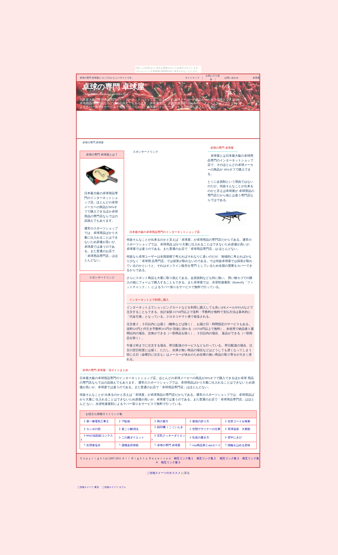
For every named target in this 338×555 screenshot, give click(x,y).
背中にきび (235, 437)
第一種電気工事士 (97, 421)
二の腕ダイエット (133, 437)
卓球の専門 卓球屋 (168, 445)
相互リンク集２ (206, 458)
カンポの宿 (93, 429)
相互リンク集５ (171, 462)
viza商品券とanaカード (206, 445)
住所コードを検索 (239, 421)
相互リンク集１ (184, 458)
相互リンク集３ (229, 458)
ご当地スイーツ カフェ (114, 487)
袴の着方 (162, 421)
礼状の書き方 (200, 437)
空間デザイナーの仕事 (206, 429)
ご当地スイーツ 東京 (88, 487)
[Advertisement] (168, 124)
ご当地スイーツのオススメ (164, 473)
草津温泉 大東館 (239, 429)
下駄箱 (126, 421)
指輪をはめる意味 (239, 445)
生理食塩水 (93, 445)
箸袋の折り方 (200, 421)
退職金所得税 (130, 445)
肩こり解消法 (130, 429)
